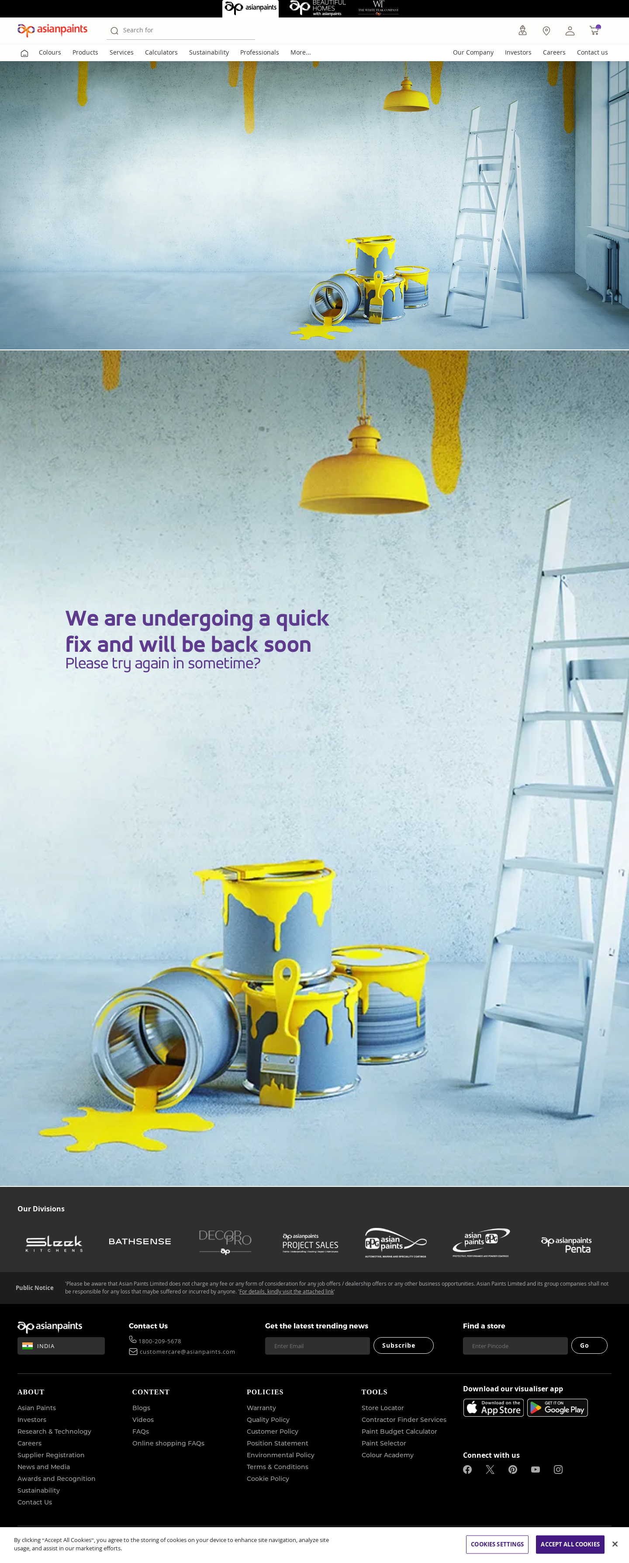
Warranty (261, 1408)
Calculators (161, 52)
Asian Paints (36, 1408)
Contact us (592, 52)
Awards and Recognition (56, 1479)
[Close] (615, 1543)
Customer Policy (272, 1431)
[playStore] (557, 1414)
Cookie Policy (268, 1479)
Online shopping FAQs (168, 1443)
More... (300, 52)
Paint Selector (384, 1443)
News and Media (43, 1467)
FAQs (140, 1431)
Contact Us (148, 1325)
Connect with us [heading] (491, 1455)
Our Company (473, 52)
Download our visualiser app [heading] (513, 1389)
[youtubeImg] (535, 1469)
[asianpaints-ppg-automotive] (396, 1242)
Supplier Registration (51, 1455)
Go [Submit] (584, 1345)
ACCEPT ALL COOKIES (570, 1544)
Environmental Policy (280, 1455)
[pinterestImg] (512, 1469)
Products (85, 52)
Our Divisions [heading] (41, 1209)
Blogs (141, 1408)
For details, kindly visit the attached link (286, 1291)
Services (122, 52)
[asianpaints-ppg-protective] (481, 1242)
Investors (518, 52)
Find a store (484, 1325)
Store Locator (383, 1408)
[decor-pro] (225, 1242)
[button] (570, 30)
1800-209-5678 (159, 1342)
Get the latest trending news (316, 1325)
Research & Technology (54, 1431)
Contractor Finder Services (404, 1420)
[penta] (566, 1242)
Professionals (259, 52)
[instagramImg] (558, 1469)
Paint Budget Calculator (399, 1431)
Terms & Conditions (277, 1467)
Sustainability (209, 52)
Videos (143, 1420)
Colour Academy (388, 1455)
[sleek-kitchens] (54, 1242)
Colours (50, 52)
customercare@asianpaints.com (187, 1352)
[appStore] (493, 1408)
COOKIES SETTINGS (497, 1544)
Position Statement (277, 1443)
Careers (554, 52)
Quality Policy (268, 1420)
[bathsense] (140, 1242)
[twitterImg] (490, 1469)
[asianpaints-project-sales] (310, 1242)
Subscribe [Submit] (399, 1345)
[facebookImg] (467, 1469)
